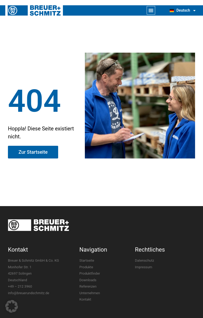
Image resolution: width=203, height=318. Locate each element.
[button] (151, 10)
